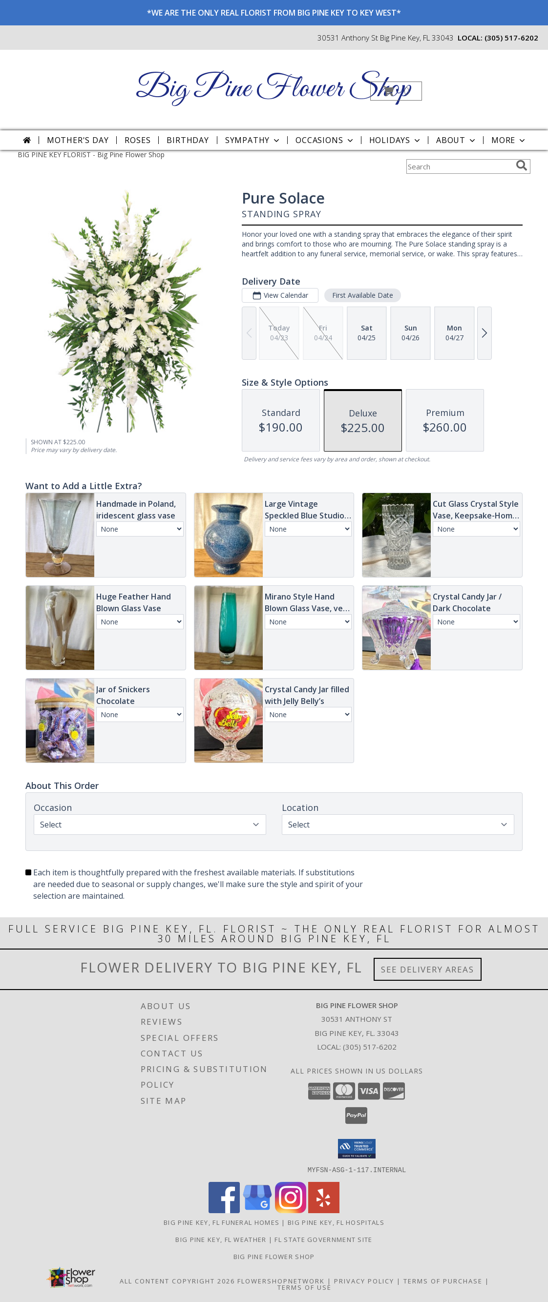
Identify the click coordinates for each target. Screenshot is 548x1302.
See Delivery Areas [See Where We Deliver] (427, 969)
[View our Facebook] (224, 1210)
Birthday (188, 140)
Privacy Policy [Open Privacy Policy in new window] (364, 1280)
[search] (521, 165)
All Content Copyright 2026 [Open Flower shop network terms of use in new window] (177, 1280)
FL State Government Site (323, 1239)
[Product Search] (459, 166)
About (456, 140)
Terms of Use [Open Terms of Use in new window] (304, 1286)
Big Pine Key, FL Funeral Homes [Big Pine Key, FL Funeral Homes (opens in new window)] (221, 1222)
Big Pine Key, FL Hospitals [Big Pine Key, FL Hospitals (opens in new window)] (336, 1222)
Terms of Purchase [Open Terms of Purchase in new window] (443, 1280)
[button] (396, 91)
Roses (137, 140)
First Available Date (362, 295)
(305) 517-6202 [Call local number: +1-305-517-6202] (511, 37)
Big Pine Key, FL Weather (220, 1239)
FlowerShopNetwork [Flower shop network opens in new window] (281, 1280)
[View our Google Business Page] (257, 1210)
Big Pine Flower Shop (273, 89)
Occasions (325, 140)
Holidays (395, 140)
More (509, 140)
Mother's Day (78, 140)
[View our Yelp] (323, 1210)
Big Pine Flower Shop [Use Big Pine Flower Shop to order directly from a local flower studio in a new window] (274, 1256)
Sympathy (253, 140)
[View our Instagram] (290, 1210)
